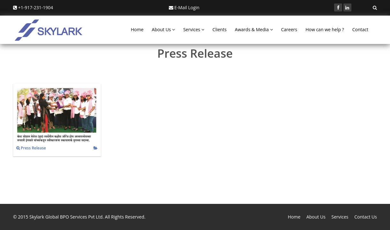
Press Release (31, 148)
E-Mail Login (184, 7)
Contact (360, 29)
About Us (163, 29)
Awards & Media (254, 29)
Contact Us (365, 217)
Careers (289, 29)
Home (137, 29)
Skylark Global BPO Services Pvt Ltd (65, 217)
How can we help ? (324, 29)
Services (193, 29)
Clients (220, 29)
